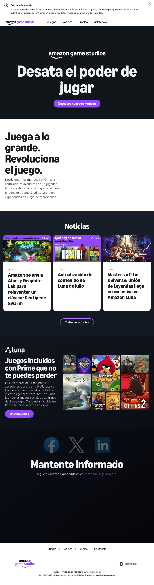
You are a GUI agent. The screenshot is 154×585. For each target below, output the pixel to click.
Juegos (51, 22)
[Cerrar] (149, 4)
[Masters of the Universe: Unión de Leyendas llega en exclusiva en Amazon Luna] (127, 249)
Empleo (83, 22)
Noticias (67, 22)
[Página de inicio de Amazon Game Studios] (20, 23)
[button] (130, 564)
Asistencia (100, 22)
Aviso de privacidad (71, 571)
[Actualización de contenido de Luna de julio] (77, 249)
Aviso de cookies (92, 571)
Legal (56, 571)
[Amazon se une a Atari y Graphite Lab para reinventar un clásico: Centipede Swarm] (27, 249)
